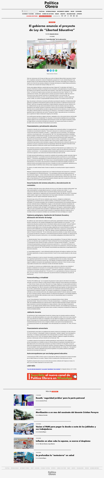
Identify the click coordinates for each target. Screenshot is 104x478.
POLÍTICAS (41, 11)
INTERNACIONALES (51, 11)
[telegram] (53, 70)
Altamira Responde (94, 468)
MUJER (72, 11)
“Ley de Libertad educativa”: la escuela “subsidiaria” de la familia (43, 369)
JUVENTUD (38, 13)
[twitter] (51, 70)
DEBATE (57, 13)
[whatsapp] (56, 70)
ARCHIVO (62, 13)
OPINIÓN (79, 13)
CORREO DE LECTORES (48, 13)
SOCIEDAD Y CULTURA (28, 13)
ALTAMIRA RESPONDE (32, 16)
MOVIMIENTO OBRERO (63, 11)
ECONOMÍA (79, 11)
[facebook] (48, 70)
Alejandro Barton (54, 34)
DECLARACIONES (71, 13)
